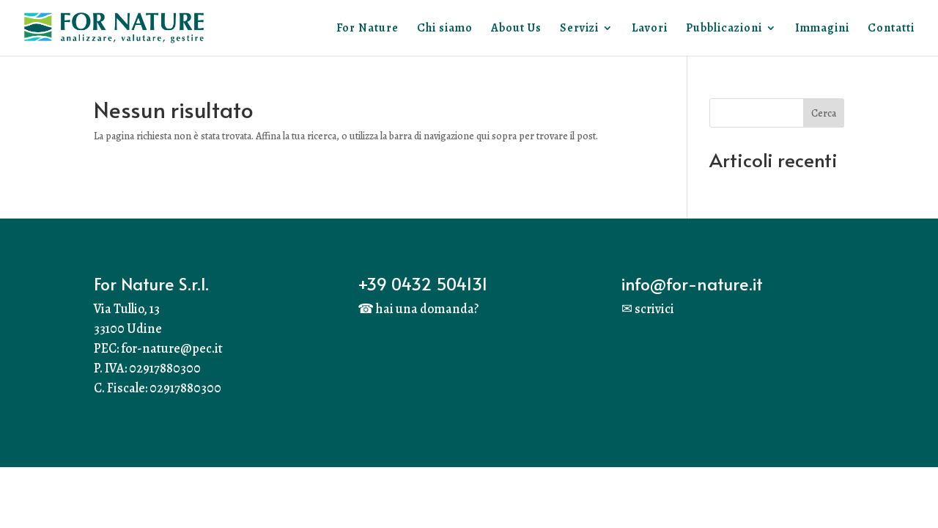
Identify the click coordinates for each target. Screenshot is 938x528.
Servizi (579, 29)
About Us (516, 29)
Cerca (823, 113)
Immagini (822, 29)
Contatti (891, 29)
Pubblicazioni (724, 29)
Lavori (650, 29)
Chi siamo (445, 29)
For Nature (367, 29)
